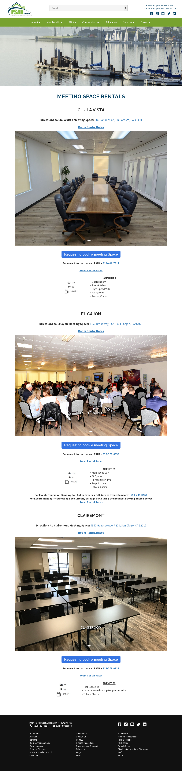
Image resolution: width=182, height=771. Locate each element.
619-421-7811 (111, 263)
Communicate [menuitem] (90, 22)
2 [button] (89, 241)
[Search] (125, 8)
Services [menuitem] (128, 22)
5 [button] (96, 241)
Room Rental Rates (91, 127)
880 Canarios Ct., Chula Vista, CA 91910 (118, 120)
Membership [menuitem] (54, 22)
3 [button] (91, 241)
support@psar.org (64, 726)
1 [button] (87, 241)
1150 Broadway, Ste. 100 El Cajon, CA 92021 (116, 324)
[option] (91, 188)
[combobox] (87, 8)
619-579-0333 (111, 454)
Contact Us (81, 737)
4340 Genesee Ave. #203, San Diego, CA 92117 (118, 525)
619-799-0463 (139, 495)
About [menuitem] (35, 22)
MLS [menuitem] (71, 22)
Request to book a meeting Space (91, 254)
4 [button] (93, 241)
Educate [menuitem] (110, 22)
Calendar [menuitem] (146, 22)
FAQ (78, 752)
